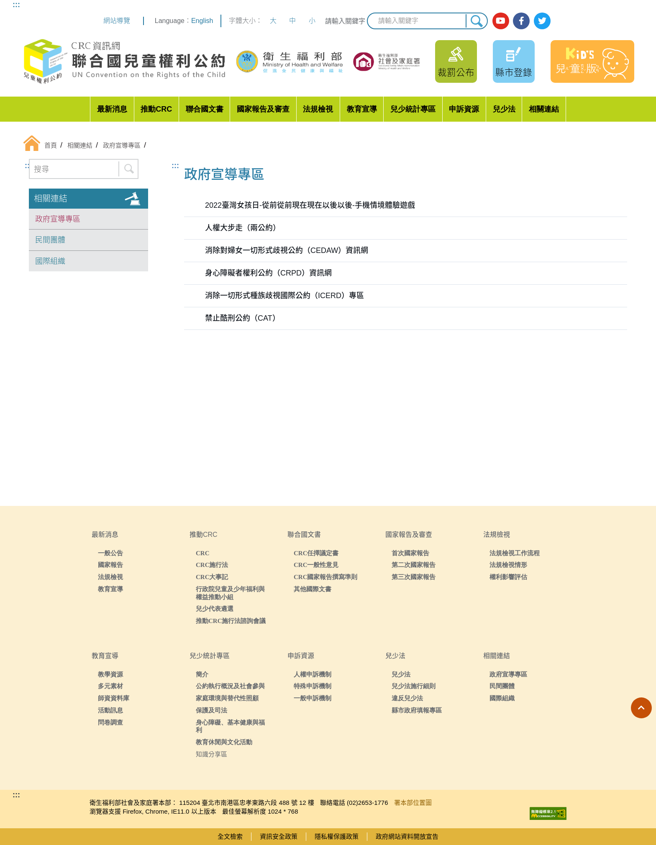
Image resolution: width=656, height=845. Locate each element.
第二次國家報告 (414, 565)
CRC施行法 (212, 565)
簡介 (202, 674)
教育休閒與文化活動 (224, 742)
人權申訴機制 (312, 674)
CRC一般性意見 (316, 565)
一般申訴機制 (312, 698)
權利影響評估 (508, 577)
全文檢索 (230, 836)
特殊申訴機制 (312, 686)
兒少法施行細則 (414, 686)
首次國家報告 (410, 553)
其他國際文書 (312, 589)
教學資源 (110, 674)
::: (16, 4)
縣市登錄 (513, 72)
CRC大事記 (212, 577)
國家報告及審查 (263, 109)
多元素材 (110, 686)
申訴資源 (464, 109)
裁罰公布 (456, 72)
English (202, 20)
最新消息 (112, 109)
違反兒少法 (407, 698)
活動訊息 (110, 710)
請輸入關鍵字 (345, 21)
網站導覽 (116, 20)
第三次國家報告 (414, 577)
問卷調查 (110, 722)
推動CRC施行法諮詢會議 (231, 621)
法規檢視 (318, 109)
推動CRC (156, 109)
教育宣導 (362, 109)
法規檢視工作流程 (514, 553)
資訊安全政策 (278, 836)
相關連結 (544, 109)
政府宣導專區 (57, 219)
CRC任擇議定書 (316, 553)
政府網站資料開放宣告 (407, 836)
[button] (641, 707)
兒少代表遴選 (214, 608)
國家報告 (110, 565)
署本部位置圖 (413, 802)
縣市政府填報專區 (417, 710)
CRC (203, 553)
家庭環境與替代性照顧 (227, 698)
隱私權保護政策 (337, 836)
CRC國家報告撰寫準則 (326, 577)
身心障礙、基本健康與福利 (230, 726)
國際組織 (50, 261)
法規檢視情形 (508, 565)
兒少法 (504, 109)
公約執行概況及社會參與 (230, 686)
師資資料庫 (113, 698)
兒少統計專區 (413, 109)
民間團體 (50, 240)
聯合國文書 (204, 109)
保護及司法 (211, 710)
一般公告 (110, 553)
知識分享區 (211, 754)
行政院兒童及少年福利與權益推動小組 (230, 593)
